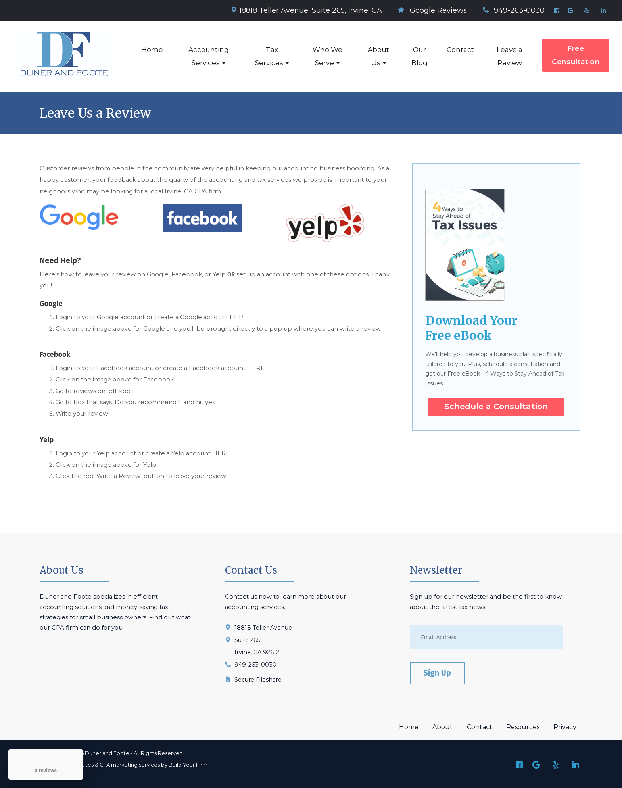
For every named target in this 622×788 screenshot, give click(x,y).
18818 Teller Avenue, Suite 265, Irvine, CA (307, 10)
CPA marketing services (130, 765)
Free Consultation (576, 55)
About (442, 727)
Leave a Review (509, 56)
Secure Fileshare (258, 679)
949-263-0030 (514, 10)
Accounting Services (208, 56)
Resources (522, 727)
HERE (238, 317)
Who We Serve (327, 56)
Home (152, 50)
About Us (378, 56)
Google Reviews (432, 10)
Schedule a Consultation (496, 406)
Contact (460, 50)
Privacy (564, 727)
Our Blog (419, 56)
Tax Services (269, 56)
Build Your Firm (188, 765)
